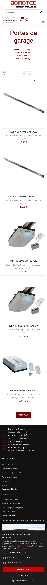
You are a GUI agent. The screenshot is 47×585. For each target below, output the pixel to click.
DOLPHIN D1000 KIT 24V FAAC (23, 261)
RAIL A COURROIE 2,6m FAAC (23, 196)
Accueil (17, 49)
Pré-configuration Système (13, 508)
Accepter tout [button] (23, 569)
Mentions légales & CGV (12, 473)
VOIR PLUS (23, 415)
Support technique (10, 499)
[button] (23, 580)
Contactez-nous (8, 495)
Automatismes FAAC (23, 56)
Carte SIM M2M (8, 512)
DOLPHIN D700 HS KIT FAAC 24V (23, 326)
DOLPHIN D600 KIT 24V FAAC (23, 390)
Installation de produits (12, 503)
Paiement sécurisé (9, 477)
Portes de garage (23, 59)
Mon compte (7, 464)
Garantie (5, 481)
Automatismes (23, 52)
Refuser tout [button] (23, 575)
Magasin (29, 49)
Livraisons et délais (10, 469)
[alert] (23, 557)
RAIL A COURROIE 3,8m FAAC (23, 132)
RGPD (4, 485)
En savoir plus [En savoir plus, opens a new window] (22, 548)
